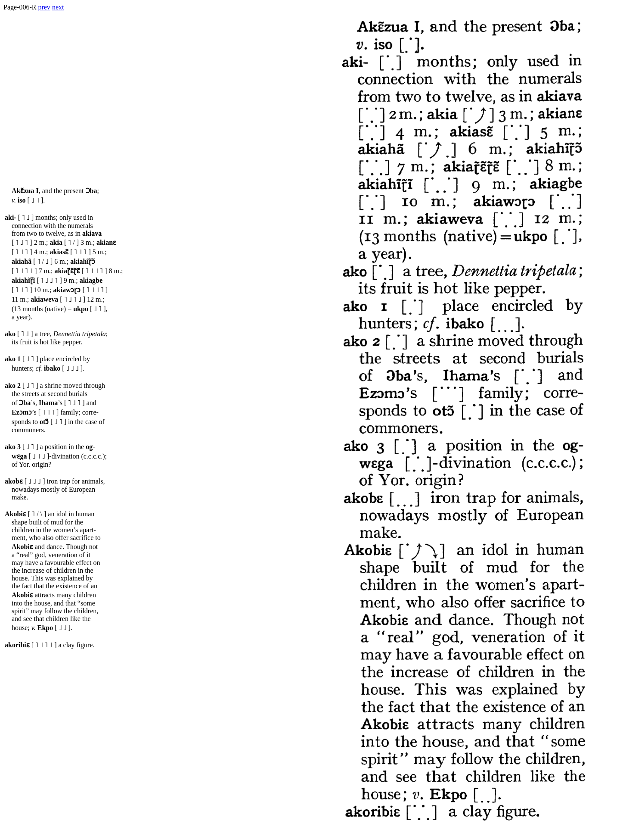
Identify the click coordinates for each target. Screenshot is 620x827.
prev (44, 7)
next (58, 7)
